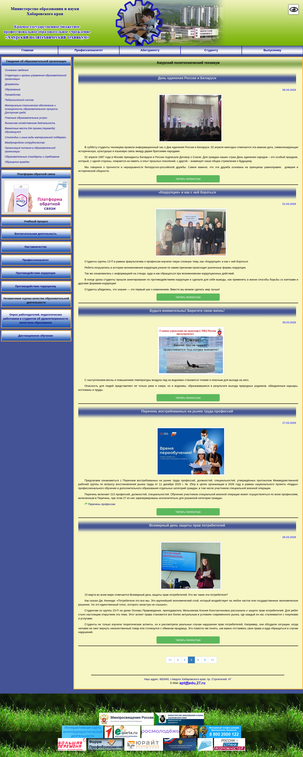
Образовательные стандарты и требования (32, 156)
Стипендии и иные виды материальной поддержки (35, 137)
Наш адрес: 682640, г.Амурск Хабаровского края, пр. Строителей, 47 (187, 679)
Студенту (211, 50)
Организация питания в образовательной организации (30, 149)
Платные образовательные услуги (26, 117)
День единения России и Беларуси (187, 78)
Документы (12, 84)
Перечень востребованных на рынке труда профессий (187, 411)
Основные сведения (16, 70)
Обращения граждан (17, 162)
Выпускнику (272, 50)
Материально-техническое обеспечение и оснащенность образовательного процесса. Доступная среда (31, 109)
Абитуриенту (149, 50)
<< (170, 659)
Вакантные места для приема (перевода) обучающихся (30, 130)
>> (212, 659)
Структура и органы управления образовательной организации (35, 77)
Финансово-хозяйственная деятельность (30, 123)
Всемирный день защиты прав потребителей (187, 525)
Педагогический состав (19, 100)
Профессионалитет (88, 50)
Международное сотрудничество (25, 142)
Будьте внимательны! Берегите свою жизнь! (187, 310)
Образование (12, 89)
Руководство (12, 94)
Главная (27, 50)
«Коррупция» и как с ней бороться (187, 192)
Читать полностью (188, 178)
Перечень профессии (101, 504)
